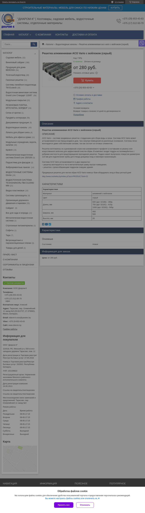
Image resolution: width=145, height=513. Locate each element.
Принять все (64, 505)
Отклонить (85, 505)
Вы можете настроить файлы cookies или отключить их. (71, 498)
